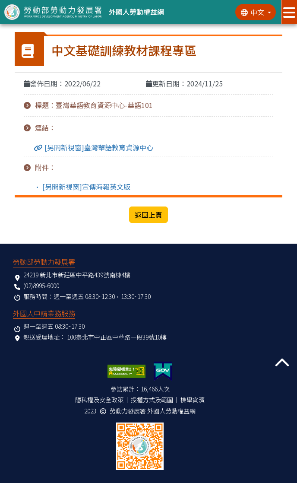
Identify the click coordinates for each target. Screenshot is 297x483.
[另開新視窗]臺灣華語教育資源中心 (98, 148)
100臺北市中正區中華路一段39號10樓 (117, 337)
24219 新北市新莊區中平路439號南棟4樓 (76, 274)
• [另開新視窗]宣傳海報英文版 (82, 186)
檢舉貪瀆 (192, 399)
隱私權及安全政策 (99, 399)
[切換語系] (255, 12)
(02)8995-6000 (41, 285)
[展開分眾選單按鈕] (289, 12)
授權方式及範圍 (152, 399)
